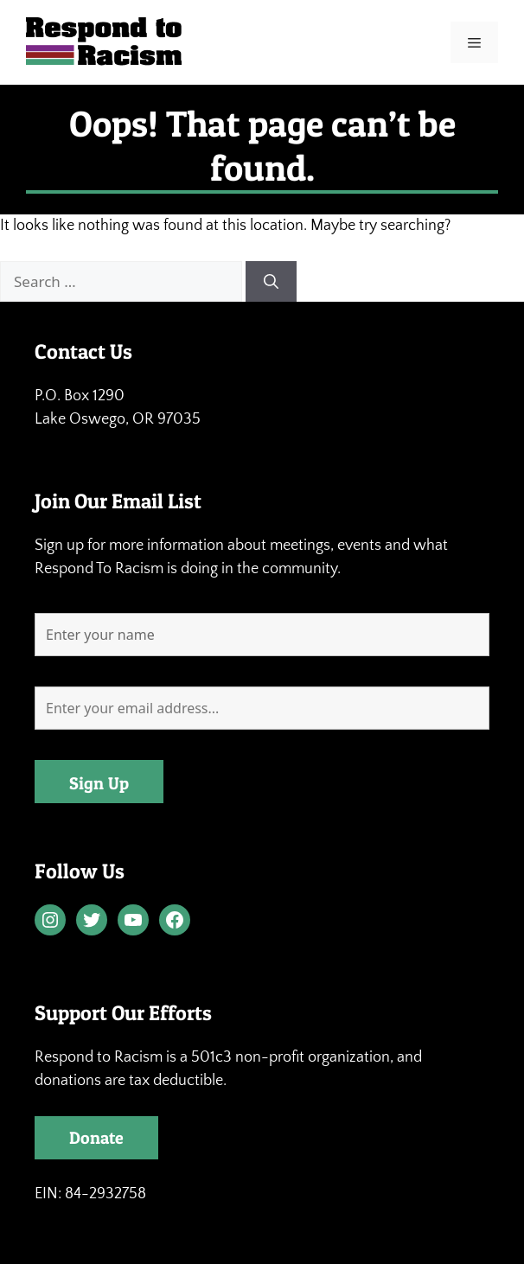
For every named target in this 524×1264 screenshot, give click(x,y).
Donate (96, 1137)
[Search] (271, 282)
